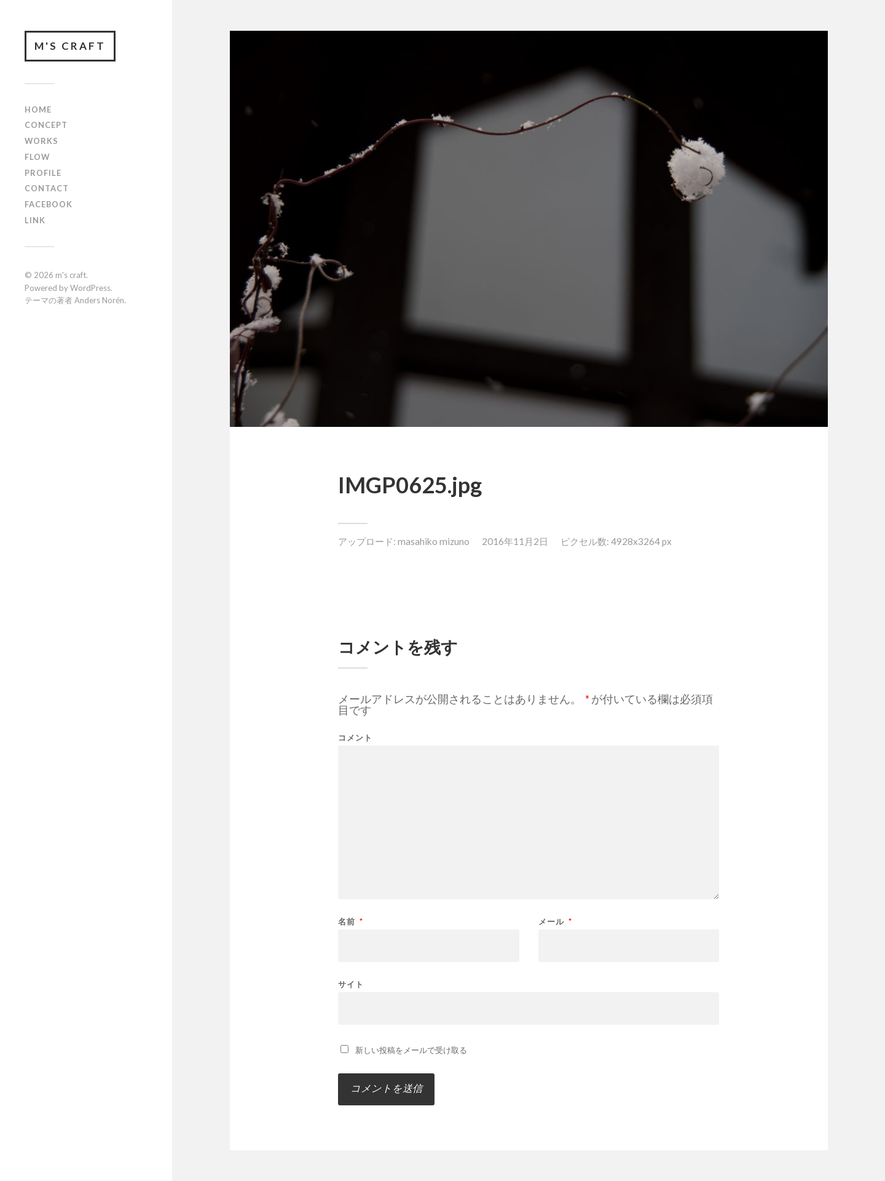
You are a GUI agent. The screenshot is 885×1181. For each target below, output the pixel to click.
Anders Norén (99, 300)
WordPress (90, 288)
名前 (350, 922)
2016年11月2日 (515, 541)
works (41, 141)
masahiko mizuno (434, 541)
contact (47, 188)
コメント (355, 738)
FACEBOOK (49, 204)
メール (555, 922)
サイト (351, 983)
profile (43, 173)
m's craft (70, 45)
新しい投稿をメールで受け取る (411, 1050)
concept (46, 125)
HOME (38, 109)
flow (37, 157)
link (35, 220)
